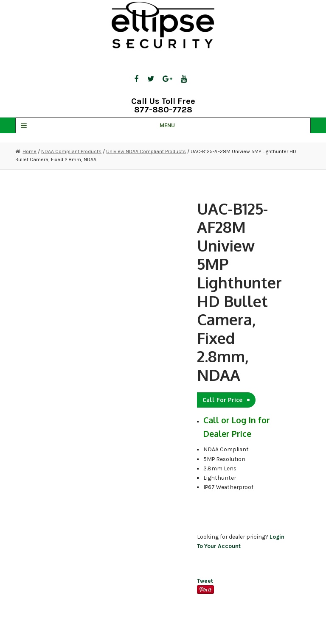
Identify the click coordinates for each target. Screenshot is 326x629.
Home (29, 151)
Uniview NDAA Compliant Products (146, 151)
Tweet (205, 580)
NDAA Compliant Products (71, 151)
